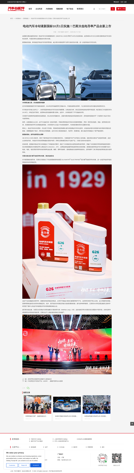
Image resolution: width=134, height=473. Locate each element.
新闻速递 (25, 18)
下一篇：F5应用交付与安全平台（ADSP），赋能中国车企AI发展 (42, 381)
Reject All (24, 464)
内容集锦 (18, 18)
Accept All (36, 464)
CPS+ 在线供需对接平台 (61, 441)
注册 (125, 2)
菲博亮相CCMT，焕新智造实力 (35, 416)
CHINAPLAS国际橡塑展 (84, 439)
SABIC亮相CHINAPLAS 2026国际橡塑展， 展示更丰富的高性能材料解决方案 (67, 416)
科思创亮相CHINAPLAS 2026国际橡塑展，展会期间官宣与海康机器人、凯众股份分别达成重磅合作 (96, 416)
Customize (12, 464)
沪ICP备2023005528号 (55, 471)
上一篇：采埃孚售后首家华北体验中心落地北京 (37, 379)
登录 (122, 2)
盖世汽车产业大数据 (37, 441)
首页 (11, 18)
